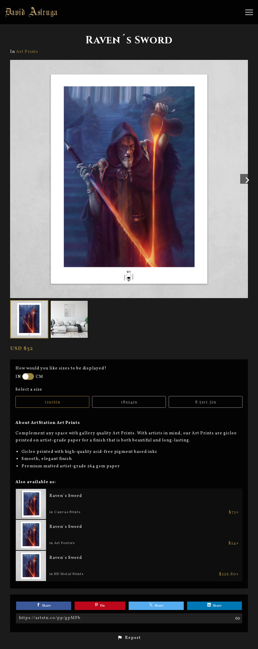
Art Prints (27, 52)
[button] (129, 638)
